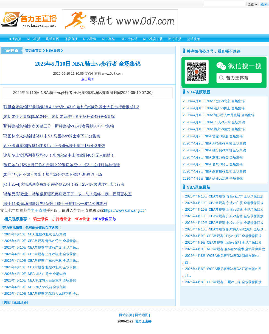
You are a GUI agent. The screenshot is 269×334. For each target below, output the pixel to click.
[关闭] (6, 302)
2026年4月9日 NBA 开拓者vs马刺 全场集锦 (214, 143)
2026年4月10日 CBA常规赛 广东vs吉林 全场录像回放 (224, 216)
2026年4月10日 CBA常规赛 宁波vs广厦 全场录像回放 (224, 203)
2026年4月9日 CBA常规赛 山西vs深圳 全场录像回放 (223, 242)
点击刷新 (87, 79)
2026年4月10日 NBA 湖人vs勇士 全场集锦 (35, 274)
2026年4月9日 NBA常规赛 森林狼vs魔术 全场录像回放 (225, 249)
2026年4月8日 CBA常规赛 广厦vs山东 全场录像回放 (223, 282)
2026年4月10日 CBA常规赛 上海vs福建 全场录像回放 (224, 209)
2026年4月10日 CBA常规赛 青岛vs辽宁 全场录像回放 (224, 196)
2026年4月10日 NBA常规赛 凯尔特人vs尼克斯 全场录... (225, 229)
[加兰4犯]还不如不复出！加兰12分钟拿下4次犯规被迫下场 (52, 174)
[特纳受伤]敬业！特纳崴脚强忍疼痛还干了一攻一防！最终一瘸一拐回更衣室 (67, 194)
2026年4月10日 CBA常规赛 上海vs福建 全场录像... (41, 254)
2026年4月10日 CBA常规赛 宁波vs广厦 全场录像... (41, 247)
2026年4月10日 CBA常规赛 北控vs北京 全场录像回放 (224, 223)
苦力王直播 (36, 210)
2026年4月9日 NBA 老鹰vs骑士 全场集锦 (213, 164)
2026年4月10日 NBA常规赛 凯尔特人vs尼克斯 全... (41, 294)
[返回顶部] (20, 302)
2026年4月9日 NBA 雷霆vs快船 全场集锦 (213, 136)
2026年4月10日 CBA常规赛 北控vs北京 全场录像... (41, 267)
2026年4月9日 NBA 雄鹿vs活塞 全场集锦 (213, 178)
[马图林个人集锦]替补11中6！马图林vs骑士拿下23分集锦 (51, 136)
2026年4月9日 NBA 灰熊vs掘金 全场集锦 (213, 157)
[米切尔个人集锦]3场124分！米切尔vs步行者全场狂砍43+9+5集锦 (59, 116)
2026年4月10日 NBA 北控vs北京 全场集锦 (35, 234)
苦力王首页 (33, 50)
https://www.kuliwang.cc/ (125, 210)
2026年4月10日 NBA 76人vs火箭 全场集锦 (35, 287)
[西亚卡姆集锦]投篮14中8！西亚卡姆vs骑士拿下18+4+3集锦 (54, 145)
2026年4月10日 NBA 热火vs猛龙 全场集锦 (214, 129)
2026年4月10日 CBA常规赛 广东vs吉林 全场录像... (41, 261)
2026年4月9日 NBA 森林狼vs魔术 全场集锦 (214, 171)
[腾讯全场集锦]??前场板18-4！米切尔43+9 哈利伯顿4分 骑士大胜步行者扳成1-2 (71, 107)
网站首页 (125, 315)
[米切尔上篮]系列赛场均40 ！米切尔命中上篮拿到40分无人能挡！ (58, 155)
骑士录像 (41, 219)
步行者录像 (61, 219)
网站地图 (141, 315)
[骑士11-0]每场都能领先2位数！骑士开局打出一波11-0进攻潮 (55, 203)
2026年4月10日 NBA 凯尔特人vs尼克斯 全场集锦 (40, 280)
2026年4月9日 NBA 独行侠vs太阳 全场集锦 (214, 150)
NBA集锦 (53, 50)
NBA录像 (82, 219)
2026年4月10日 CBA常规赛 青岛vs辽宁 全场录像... (41, 241)
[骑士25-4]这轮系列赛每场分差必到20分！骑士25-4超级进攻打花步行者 (63, 184)
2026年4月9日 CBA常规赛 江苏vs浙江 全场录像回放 (223, 236)
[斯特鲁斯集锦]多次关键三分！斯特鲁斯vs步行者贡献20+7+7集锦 (58, 126)
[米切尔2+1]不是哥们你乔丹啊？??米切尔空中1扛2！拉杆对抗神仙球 (61, 165)
